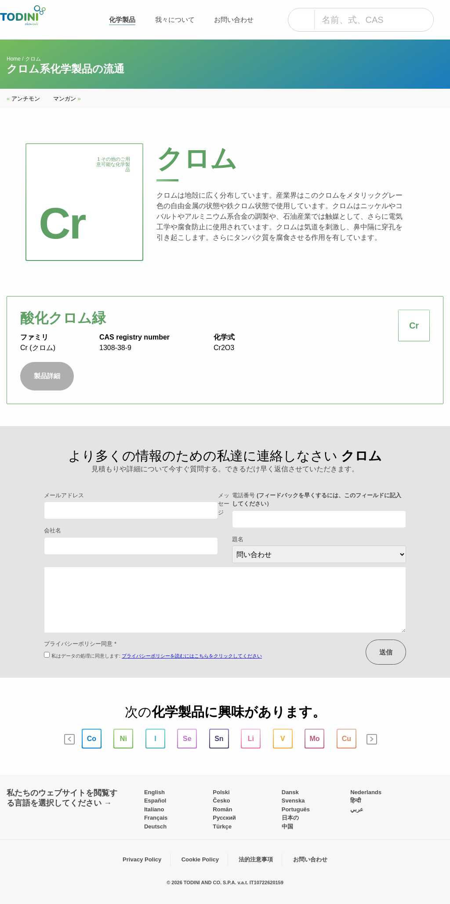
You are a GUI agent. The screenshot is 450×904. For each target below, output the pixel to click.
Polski (221, 792)
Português (296, 809)
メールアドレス (64, 495)
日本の (290, 817)
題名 (237, 539)
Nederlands (365, 792)
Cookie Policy (200, 859)
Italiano (154, 809)
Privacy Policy (142, 859)
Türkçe (222, 826)
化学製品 (122, 19)
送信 (385, 652)
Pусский (224, 817)
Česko (221, 800)
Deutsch (155, 826)
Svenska (293, 800)
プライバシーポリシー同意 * (80, 643)
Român (222, 809)
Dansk (290, 792)
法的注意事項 (256, 859)
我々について (175, 19)
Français (155, 817)
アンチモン (23, 98)
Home (14, 59)
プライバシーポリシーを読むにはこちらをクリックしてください (192, 655)
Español (155, 800)
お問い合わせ (234, 19)
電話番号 (316, 499)
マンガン (67, 98)
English (154, 792)
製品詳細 (47, 376)
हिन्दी (355, 800)
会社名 (52, 530)
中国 (287, 826)
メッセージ (223, 504)
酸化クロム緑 (63, 318)
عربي (356, 809)
